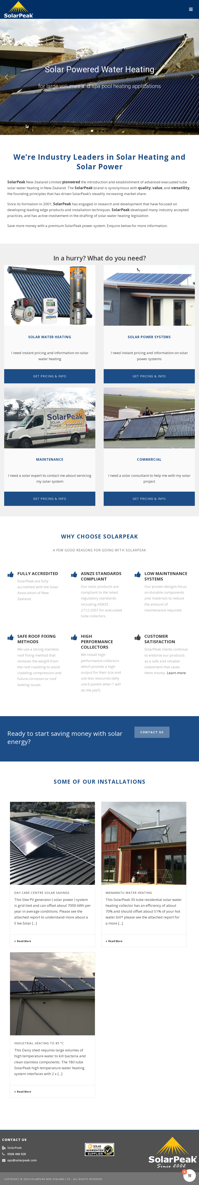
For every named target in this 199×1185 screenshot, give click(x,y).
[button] (6, 77)
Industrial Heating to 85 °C (39, 1043)
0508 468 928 (16, 1154)
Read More (22, 941)
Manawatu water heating (129, 893)
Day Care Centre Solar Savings (42, 893)
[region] (99, 77)
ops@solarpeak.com (22, 1160)
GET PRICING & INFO (49, 376)
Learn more (176, 672)
